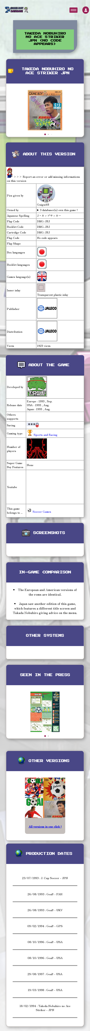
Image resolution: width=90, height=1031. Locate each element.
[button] (45, 134)
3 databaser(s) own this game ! (59, 210)
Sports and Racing (45, 434)
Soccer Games (39, 511)
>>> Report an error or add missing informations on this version (43, 178)
